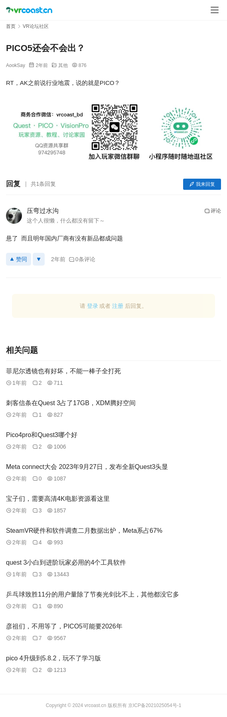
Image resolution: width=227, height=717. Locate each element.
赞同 (18, 259)
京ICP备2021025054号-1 (154, 705)
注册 (117, 306)
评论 (212, 211)
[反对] (39, 259)
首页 (11, 26)
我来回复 (202, 184)
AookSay (15, 65)
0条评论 (82, 259)
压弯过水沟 (43, 210)
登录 (92, 306)
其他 (63, 65)
